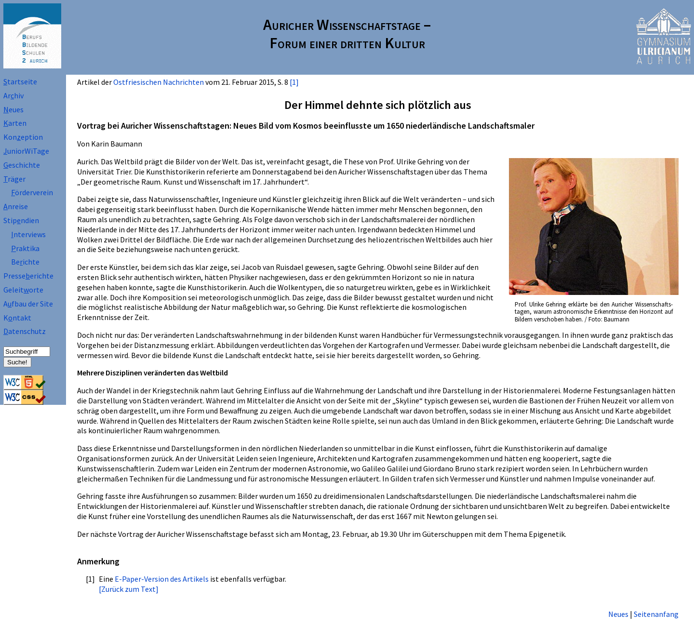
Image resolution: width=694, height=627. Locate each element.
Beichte (25, 262)
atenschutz (24, 331)
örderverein (32, 192)
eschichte (21, 165)
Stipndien (21, 220)
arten (15, 123)
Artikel (88, 82)
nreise (15, 206)
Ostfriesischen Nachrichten (158, 82)
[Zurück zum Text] (129, 589)
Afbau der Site (28, 303)
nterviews (28, 234)
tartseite (20, 81)
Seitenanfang (656, 614)
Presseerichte (28, 275)
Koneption (23, 137)
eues (13, 109)
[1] (294, 82)
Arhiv (13, 95)
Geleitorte (23, 289)
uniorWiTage (26, 151)
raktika (25, 248)
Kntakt (17, 317)
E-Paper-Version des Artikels (162, 579)
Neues (618, 614)
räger (14, 179)
